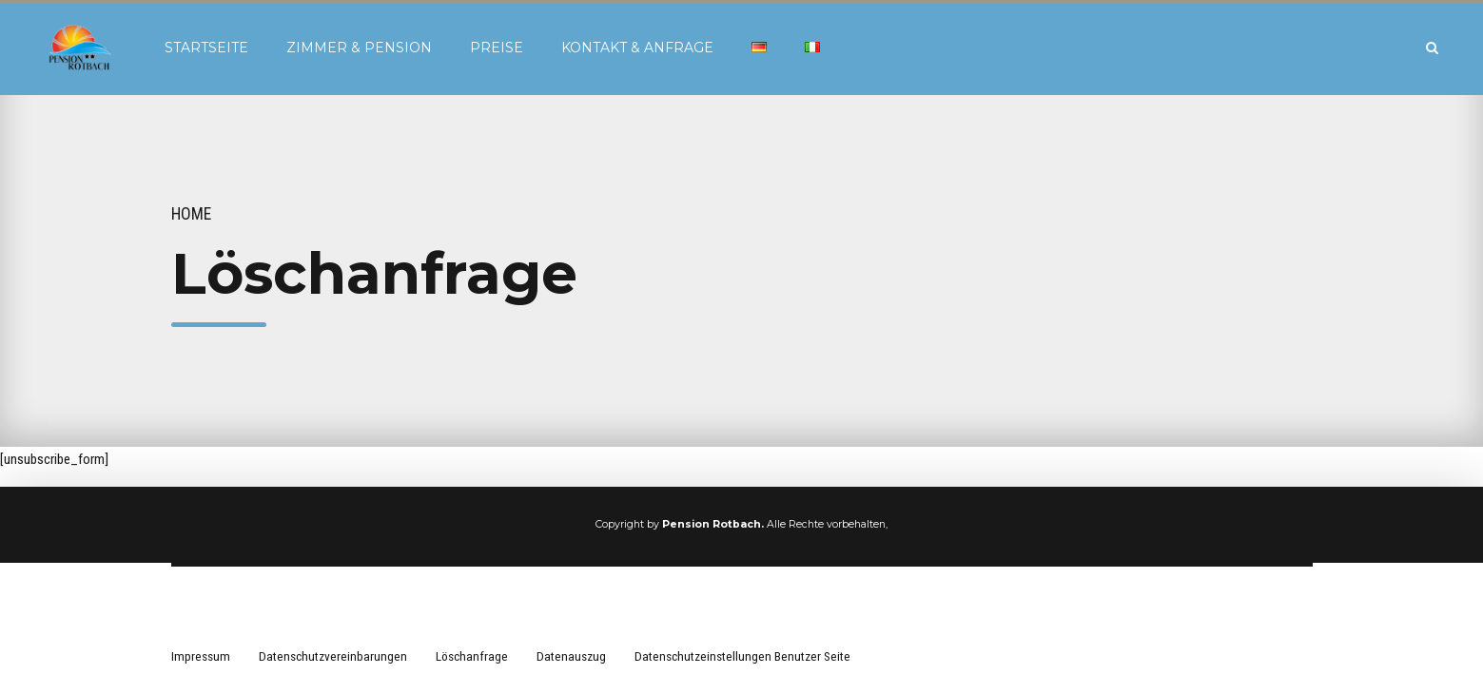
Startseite (206, 47)
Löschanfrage (472, 656)
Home (191, 213)
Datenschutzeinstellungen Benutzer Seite (742, 656)
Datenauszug (571, 656)
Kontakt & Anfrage (637, 47)
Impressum (200, 656)
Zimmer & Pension (359, 47)
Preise (496, 47)
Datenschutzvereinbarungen (333, 656)
